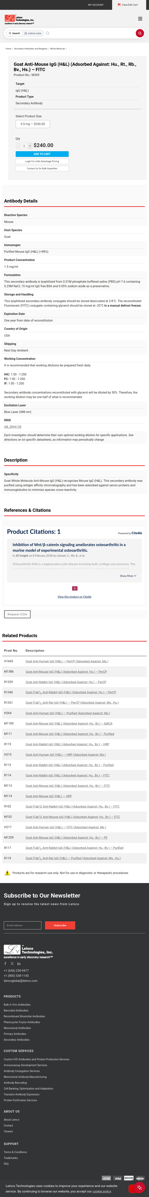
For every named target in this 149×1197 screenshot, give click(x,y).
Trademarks (11, 1157)
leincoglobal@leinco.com (21, 981)
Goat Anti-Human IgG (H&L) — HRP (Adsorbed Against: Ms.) (66, 755)
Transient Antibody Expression (22, 1094)
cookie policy (101, 1191)
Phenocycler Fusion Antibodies (22, 1022)
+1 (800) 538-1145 (16, 976)
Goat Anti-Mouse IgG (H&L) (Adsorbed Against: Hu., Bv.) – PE (67, 837)
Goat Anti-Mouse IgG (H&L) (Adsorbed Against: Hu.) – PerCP (66, 672)
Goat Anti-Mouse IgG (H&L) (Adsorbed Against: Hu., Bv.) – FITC (68, 786)
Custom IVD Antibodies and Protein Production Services (36, 1059)
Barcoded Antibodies (16, 1010)
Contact (8, 1125)
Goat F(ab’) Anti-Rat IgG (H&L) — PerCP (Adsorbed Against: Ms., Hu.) (72, 702)
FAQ (6, 1163)
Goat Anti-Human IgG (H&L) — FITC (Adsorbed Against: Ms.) (66, 827)
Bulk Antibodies (17, 1004)
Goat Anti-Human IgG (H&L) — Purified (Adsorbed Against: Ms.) (68, 713)
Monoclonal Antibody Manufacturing (25, 1076)
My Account (96, 4)
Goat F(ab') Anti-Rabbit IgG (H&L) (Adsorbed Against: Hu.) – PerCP (71, 692)
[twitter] (12, 963)
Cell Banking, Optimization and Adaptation (28, 1088)
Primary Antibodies (15, 1033)
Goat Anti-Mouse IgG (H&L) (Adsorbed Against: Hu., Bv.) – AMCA (69, 723)
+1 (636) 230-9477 (16, 970)
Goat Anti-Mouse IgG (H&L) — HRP (49, 796)
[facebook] (5, 963)
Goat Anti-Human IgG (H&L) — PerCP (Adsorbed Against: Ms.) (67, 661)
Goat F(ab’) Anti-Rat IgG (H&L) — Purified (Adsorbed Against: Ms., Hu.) (73, 858)
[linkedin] (18, 963)
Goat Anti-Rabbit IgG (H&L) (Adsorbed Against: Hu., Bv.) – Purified (70, 765)
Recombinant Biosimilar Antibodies (24, 1016)
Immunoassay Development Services (25, 1065)
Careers (8, 1131)
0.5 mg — (33, 123)
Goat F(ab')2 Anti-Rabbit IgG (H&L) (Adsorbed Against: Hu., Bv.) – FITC (73, 806)
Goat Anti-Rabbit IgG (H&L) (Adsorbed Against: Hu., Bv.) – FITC (67, 775)
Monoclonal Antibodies (17, 1028)
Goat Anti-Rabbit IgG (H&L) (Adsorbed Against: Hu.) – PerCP (66, 682)
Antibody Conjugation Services (22, 1071)
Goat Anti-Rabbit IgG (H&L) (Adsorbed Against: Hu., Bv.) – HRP (67, 744)
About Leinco (11, 1119)
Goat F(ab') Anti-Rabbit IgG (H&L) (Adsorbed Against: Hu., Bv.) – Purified (74, 848)
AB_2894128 (12, 427)
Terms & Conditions (15, 1152)
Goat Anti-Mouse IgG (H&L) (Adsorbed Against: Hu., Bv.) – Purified (70, 734)
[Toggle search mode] (25, 33)
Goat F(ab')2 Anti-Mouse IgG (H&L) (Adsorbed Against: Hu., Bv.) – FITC (73, 817)
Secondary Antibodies (16, 1039)
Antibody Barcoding (15, 1082)
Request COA (17, 614)
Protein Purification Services (20, 1100)
